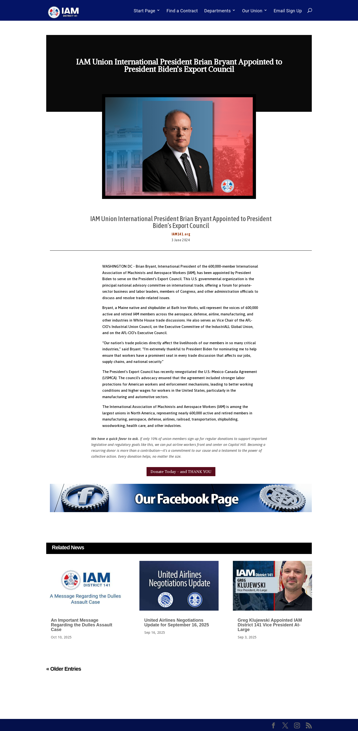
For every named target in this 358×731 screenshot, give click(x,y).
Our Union (252, 10)
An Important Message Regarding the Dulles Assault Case (81, 625)
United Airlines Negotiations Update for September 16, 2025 (176, 622)
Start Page (144, 10)
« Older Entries (63, 669)
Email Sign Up (288, 10)
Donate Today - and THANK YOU (180, 471)
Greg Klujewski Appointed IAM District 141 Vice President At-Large (270, 625)
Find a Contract (182, 10)
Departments (217, 10)
